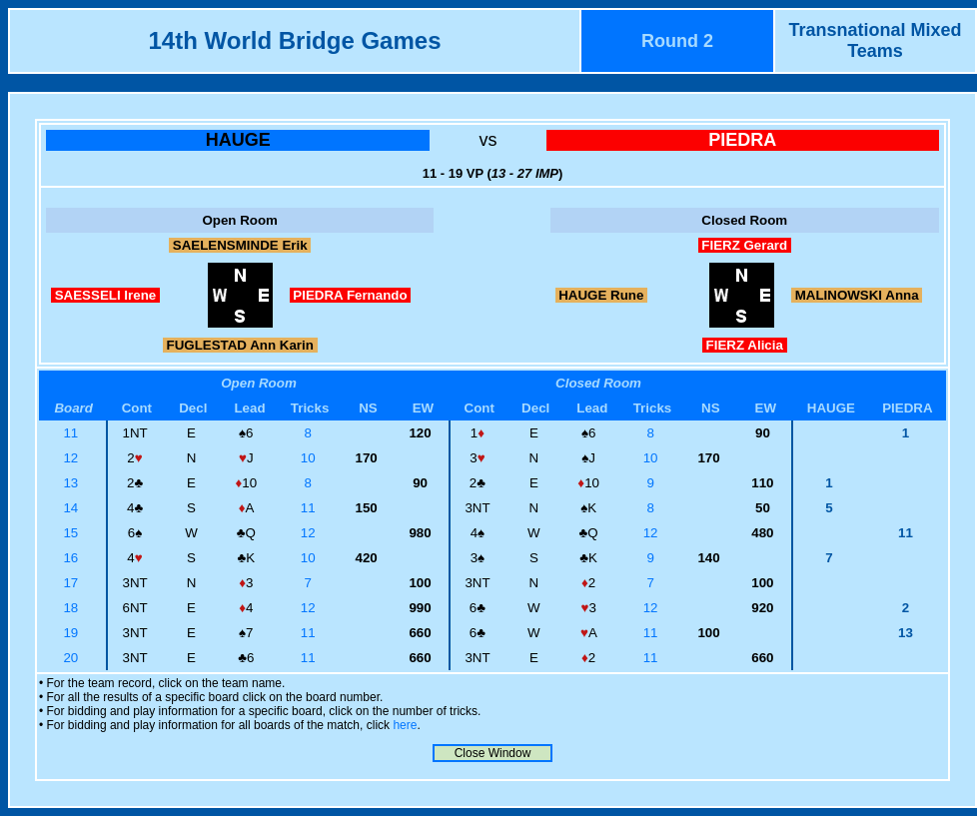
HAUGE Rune (601, 295)
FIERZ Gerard (744, 245)
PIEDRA (742, 140)
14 (72, 507)
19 (72, 632)
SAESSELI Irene (105, 295)
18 (72, 607)
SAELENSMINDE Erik (240, 245)
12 (72, 457)
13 (72, 482)
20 (72, 657)
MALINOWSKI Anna (856, 295)
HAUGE (238, 140)
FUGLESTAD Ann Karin (240, 345)
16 (72, 557)
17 (72, 582)
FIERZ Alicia (744, 345)
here (405, 725)
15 (72, 532)
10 (310, 457)
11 (72, 432)
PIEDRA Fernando (351, 295)
